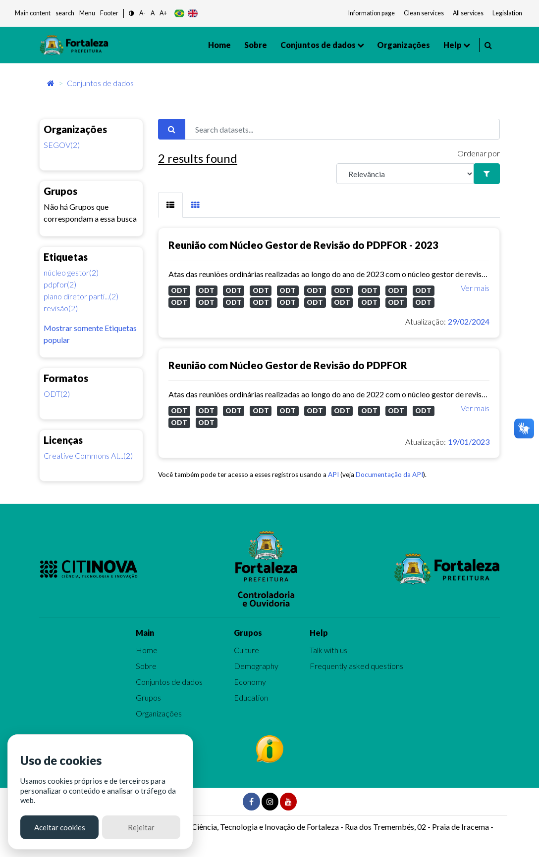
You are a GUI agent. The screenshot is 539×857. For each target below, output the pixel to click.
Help (452, 44)
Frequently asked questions (356, 665)
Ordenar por (478, 153)
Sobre (255, 44)
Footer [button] (109, 13)
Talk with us (328, 650)
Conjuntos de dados (318, 44)
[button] (131, 13)
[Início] (50, 83)
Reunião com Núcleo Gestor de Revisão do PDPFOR (287, 365)
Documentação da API (389, 474)
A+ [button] (163, 13)
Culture (246, 650)
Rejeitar (141, 827)
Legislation (507, 13)
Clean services (424, 13)
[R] (405, 173)
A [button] (153, 13)
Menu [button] (87, 13)
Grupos (148, 697)
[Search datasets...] (342, 129)
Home (219, 44)
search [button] (64, 13)
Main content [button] (33, 13)
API (333, 474)
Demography (256, 665)
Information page (371, 13)
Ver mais (475, 287)
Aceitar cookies (59, 827)
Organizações (403, 44)
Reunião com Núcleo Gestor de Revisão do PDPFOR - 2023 (303, 245)
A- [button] (142, 13)
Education (251, 697)
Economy (250, 681)
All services (468, 13)
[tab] (170, 205)
